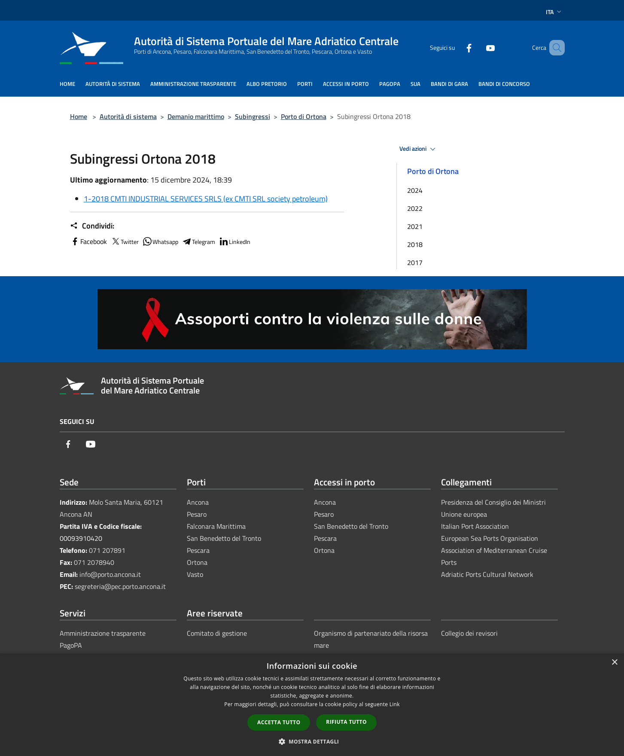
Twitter (124, 241)
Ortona (197, 562)
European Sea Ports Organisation (489, 538)
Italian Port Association (475, 526)
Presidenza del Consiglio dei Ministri (493, 502)
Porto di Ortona (303, 116)
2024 (415, 190)
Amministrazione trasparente (103, 633)
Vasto (195, 574)
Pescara (198, 550)
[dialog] (312, 704)
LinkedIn (234, 241)
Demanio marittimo (195, 116)
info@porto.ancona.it (110, 574)
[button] (312, 741)
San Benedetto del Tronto (224, 538)
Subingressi (252, 116)
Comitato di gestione (217, 633)
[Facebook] (456, 47)
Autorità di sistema (128, 116)
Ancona (198, 502)
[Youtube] (478, 47)
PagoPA (71, 645)
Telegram (198, 241)
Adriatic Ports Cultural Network (487, 574)
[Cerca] (554, 47)
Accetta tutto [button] (278, 722)
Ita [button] (554, 11)
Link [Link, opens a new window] (395, 704)
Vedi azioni (418, 149)
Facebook (88, 241)
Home (78, 116)
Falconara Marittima (216, 526)
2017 (415, 262)
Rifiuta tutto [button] (346, 722)
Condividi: (92, 226)
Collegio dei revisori (469, 633)
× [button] (614, 662)
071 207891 (107, 550)
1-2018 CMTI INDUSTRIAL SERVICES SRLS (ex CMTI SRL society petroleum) (206, 198)
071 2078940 (94, 562)
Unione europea (464, 514)
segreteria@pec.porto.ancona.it (120, 586)
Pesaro (197, 514)
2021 (415, 226)
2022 (415, 208)
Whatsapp (160, 241)
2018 (415, 244)
